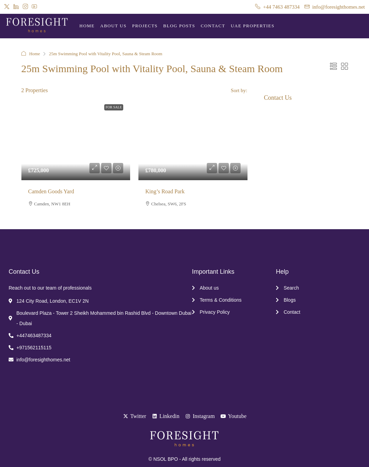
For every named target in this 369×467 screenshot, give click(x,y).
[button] (333, 66)
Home (87, 25)
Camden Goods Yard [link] (51, 191)
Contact (213, 25)
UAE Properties (252, 25)
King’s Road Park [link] (165, 191)
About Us (113, 25)
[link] (75, 139)
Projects (145, 25)
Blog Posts (179, 25)
